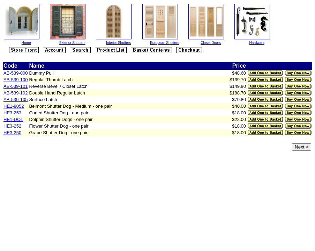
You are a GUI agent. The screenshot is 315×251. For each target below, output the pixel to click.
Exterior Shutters (72, 43)
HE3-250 (12, 132)
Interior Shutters (118, 43)
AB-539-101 (15, 86)
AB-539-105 (15, 99)
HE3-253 (12, 112)
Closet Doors (211, 43)
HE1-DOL (13, 119)
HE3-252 (12, 126)
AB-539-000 (15, 73)
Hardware (256, 43)
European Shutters (164, 43)
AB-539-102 (15, 93)
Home (26, 43)
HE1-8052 (13, 106)
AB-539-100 (15, 79)
